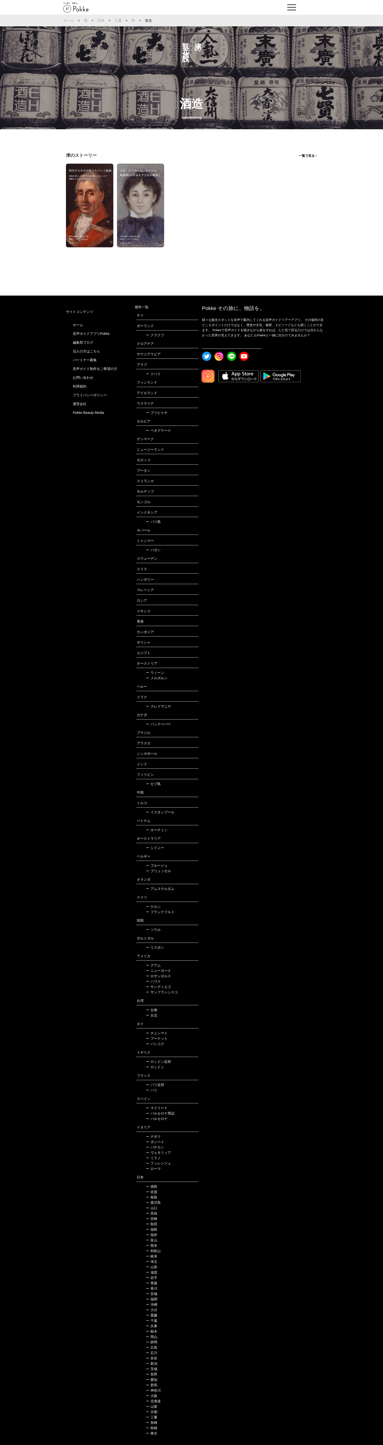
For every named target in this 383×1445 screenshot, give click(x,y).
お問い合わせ (83, 377)
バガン (153, 550)
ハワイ (153, 981)
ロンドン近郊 (158, 1062)
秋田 (151, 1224)
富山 (151, 1240)
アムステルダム (160, 889)
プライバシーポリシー (90, 395)
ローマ (153, 1169)
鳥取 (151, 1197)
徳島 (151, 1186)
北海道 (153, 1401)
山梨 (151, 1406)
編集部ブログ (83, 342)
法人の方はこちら (86, 351)
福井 (151, 1235)
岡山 (151, 1337)
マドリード (157, 1108)
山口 (151, 1208)
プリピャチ (157, 413)
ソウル (153, 930)
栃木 (151, 1331)
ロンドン (155, 1067)
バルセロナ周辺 (160, 1113)
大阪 (151, 1396)
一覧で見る (307, 155)
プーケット (157, 1038)
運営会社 (79, 404)
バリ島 (153, 522)
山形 (151, 1267)
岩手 (151, 1278)
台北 (151, 1015)
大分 (151, 1310)
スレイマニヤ (158, 706)
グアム (153, 965)
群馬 (151, 1385)
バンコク (155, 1044)
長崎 (151, 1423)
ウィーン (155, 673)
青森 (151, 1283)
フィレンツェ (158, 1163)
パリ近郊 (155, 1085)
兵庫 (151, 1326)
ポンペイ (155, 1142)
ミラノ (153, 1158)
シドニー (155, 848)
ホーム (68, 20)
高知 (151, 1213)
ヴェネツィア (158, 1153)
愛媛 (151, 1315)
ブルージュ (157, 865)
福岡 (151, 1299)
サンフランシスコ (162, 992)
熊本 (151, 1245)
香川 (151, 1288)
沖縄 (151, 1304)
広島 (151, 1347)
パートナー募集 (85, 360)
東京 (151, 1433)
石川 (151, 1353)
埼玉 (151, 1262)
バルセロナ (157, 1119)
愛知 (151, 1380)
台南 (151, 1010)
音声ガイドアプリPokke (91, 334)
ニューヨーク (158, 971)
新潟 (151, 1363)
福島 (151, 1229)
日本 (101, 20)
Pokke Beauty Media (88, 413)
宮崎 (151, 1219)
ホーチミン (157, 830)
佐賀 (151, 1192)
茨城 (151, 1369)
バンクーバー (158, 724)
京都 (151, 1412)
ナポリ (153, 1136)
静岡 (151, 1342)
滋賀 (151, 1272)
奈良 (151, 1358)
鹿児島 (153, 1203)
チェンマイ (157, 1033)
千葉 (151, 1321)
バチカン (155, 1147)
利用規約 (79, 386)
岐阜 (151, 1256)
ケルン (153, 906)
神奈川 (153, 1390)
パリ (151, 1090)
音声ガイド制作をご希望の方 (95, 369)
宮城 (151, 1294)
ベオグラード (158, 430)
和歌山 (153, 1251)
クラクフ (155, 335)
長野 (151, 1374)
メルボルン (157, 678)
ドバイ (153, 374)
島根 (151, 1428)
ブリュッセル (158, 871)
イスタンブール (160, 812)
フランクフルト (160, 912)
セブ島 (153, 784)
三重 (118, 20)
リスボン (155, 947)
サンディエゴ (158, 987)
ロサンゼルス (158, 976)
